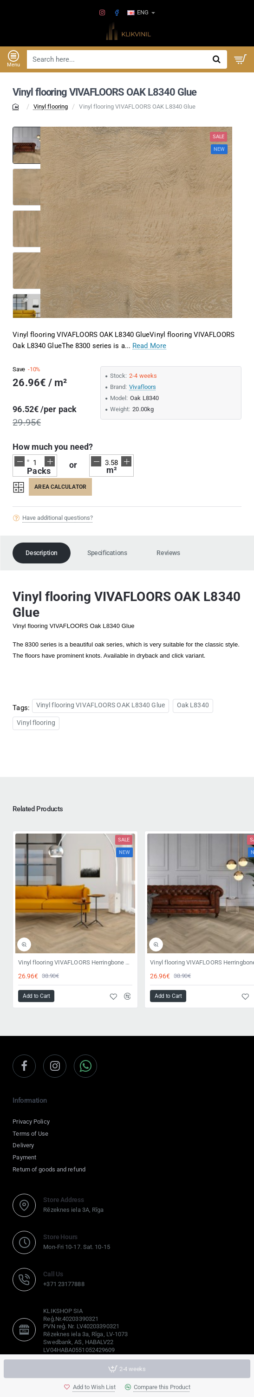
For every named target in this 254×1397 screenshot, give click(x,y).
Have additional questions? (57, 517)
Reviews (168, 552)
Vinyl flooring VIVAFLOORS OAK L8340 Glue (100, 705)
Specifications (107, 552)
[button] (90, 1387)
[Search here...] (216, 59)
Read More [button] (149, 346)
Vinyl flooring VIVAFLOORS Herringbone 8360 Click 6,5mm (75, 962)
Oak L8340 (193, 705)
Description (42, 552)
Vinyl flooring (50, 106)
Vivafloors (142, 386)
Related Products (38, 809)
